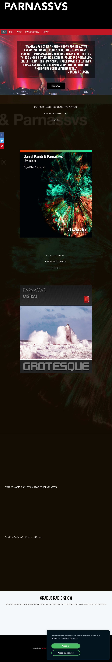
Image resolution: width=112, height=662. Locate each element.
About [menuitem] (19, 32)
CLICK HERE (56, 120)
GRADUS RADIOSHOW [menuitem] (32, 32)
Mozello (45, 648)
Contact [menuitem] (46, 32)
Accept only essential (66, 653)
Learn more (65, 639)
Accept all (65, 646)
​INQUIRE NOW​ (56, 85)
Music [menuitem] (11, 32)
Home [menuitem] (4, 32)
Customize (74, 639)
